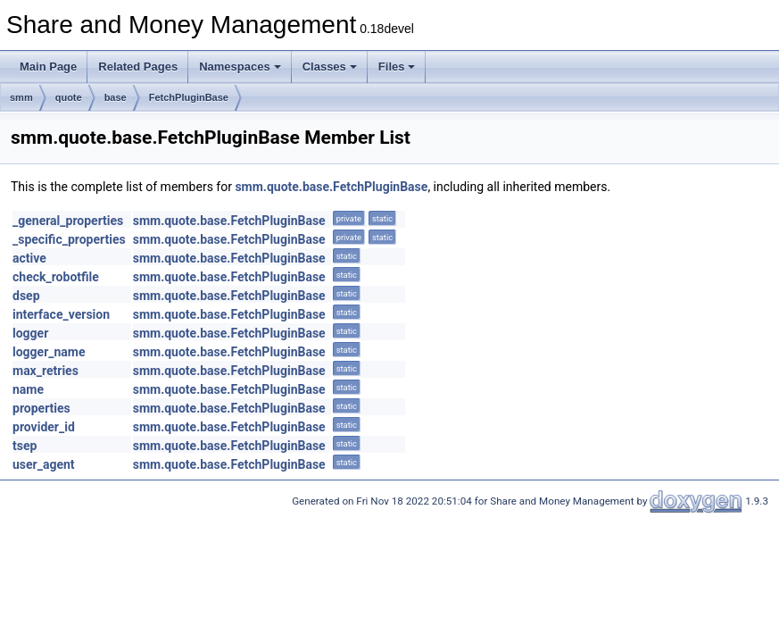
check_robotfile (55, 277)
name (28, 389)
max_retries (45, 370)
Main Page (48, 66)
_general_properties (67, 220)
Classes (329, 66)
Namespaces (240, 66)
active (29, 258)
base (115, 97)
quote (68, 97)
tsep (24, 445)
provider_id (43, 427)
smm (21, 97)
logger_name (49, 352)
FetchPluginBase (188, 97)
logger (30, 333)
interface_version (61, 314)
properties (41, 408)
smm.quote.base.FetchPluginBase (331, 187)
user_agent (43, 464)
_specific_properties (69, 239)
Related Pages (138, 66)
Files (397, 66)
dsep (26, 295)
